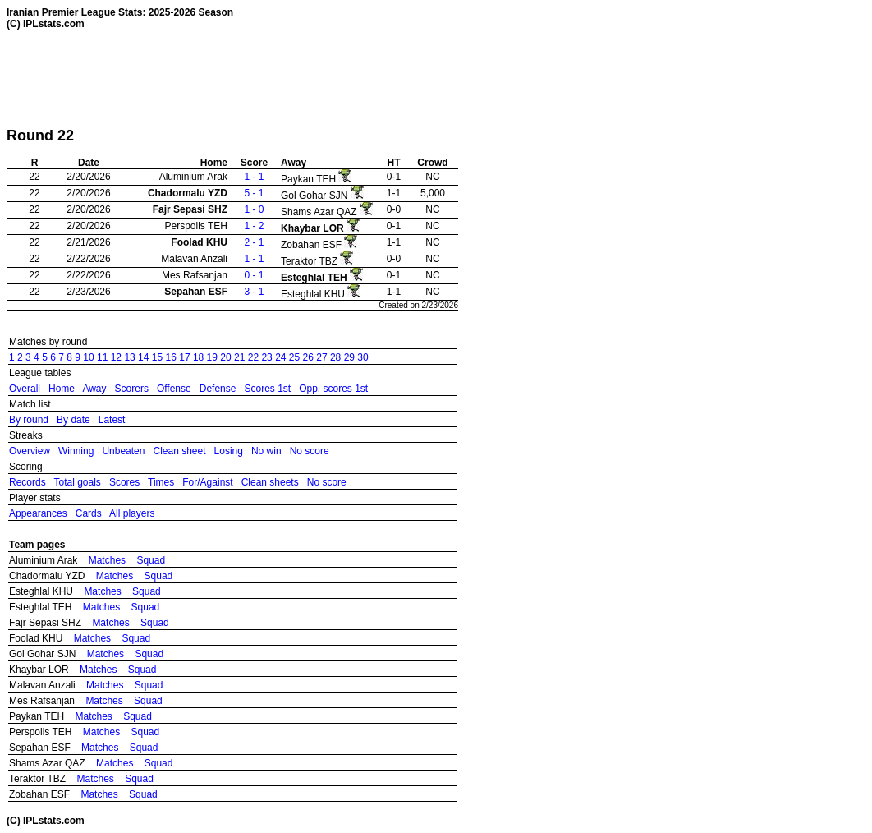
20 (225, 357)
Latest (112, 420)
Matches (107, 560)
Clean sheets (270, 482)
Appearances (38, 513)
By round (28, 420)
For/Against (207, 482)
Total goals (76, 482)
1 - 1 (254, 176)
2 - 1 (254, 242)
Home (61, 388)
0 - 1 (254, 275)
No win (266, 451)
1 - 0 (254, 209)
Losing (228, 451)
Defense (218, 388)
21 (239, 357)
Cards (89, 513)
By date (73, 420)
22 (253, 357)
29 (349, 357)
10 (88, 357)
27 (321, 357)
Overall (24, 388)
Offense (174, 388)
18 (198, 357)
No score (309, 451)
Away (94, 388)
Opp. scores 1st (333, 388)
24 (280, 357)
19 (212, 357)
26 (308, 357)
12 (116, 357)
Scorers (132, 388)
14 (143, 357)
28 (335, 357)
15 (157, 357)
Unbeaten (123, 451)
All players (131, 513)
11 (102, 357)
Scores (124, 482)
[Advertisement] (305, 78)
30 (362, 357)
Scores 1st (267, 388)
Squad (150, 560)
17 (184, 357)
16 (171, 357)
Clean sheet (179, 451)
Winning (76, 451)
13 (129, 357)
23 (266, 357)
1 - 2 (254, 226)
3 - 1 (254, 291)
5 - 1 (254, 193)
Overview (29, 451)
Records (27, 482)
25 (294, 357)
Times (161, 482)
